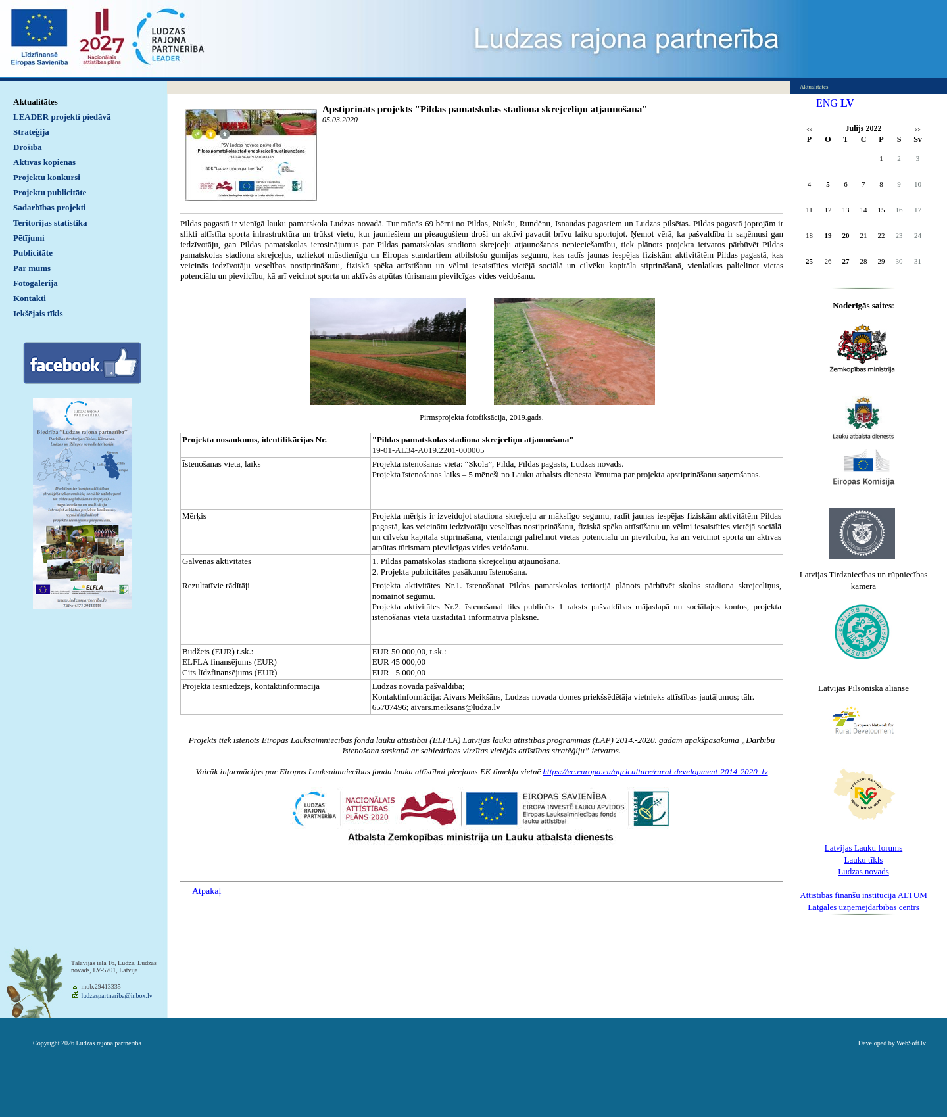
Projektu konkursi (46, 177)
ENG (827, 102)
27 (846, 261)
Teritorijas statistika (50, 222)
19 (828, 235)
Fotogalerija (35, 283)
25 (809, 261)
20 (846, 235)
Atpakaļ (206, 891)
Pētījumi (29, 238)
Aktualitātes (35, 102)
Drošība (27, 147)
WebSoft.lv (911, 1043)
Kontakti (29, 298)
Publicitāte (33, 253)
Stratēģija (31, 132)
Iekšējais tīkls (37, 313)
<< (809, 130)
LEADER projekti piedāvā (62, 117)
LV (847, 102)
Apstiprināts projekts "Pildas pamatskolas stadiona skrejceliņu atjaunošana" (485, 109)
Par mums (32, 268)
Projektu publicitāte (49, 192)
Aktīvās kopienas (44, 162)
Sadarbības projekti (49, 207)
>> (918, 130)
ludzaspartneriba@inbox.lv (116, 995)
